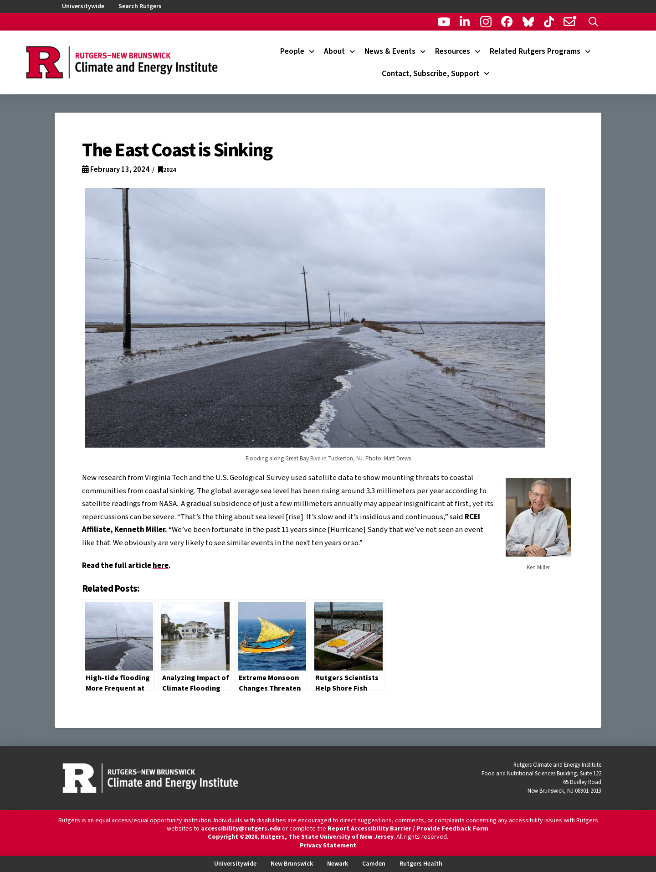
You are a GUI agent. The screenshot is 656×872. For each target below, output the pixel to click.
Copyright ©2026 (232, 836)
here (161, 565)
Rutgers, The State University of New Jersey (327, 836)
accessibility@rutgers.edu (241, 828)
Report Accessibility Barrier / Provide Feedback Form (408, 828)
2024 (167, 170)
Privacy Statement (328, 845)
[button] (593, 22)
